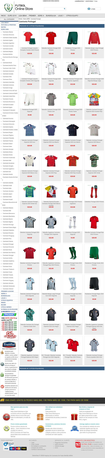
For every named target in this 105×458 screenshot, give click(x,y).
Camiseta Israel (7, 185)
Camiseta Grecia (7, 155)
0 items (93, 9)
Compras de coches (37, 448)
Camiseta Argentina (8, 43)
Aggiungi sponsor (8, 311)
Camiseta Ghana (7, 152)
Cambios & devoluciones (38, 449)
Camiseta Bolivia (7, 54)
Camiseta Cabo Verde (8, 68)
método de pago (59, 446)
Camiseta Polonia (7, 241)
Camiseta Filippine (7, 135)
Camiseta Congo (7, 88)
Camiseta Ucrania (7, 277)
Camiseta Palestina (8, 230)
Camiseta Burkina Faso (9, 65)
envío (56, 448)
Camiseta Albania (7, 32)
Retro (3, 27)
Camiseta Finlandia (8, 138)
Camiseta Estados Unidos (10, 129)
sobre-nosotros (59, 444)
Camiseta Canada (7, 74)
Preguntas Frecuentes (61, 442)
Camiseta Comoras (8, 85)
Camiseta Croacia (7, 99)
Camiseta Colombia (8, 82)
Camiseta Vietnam (7, 289)
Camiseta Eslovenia (8, 124)
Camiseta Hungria (7, 166)
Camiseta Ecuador (7, 104)
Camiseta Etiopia (7, 132)
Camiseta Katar (7, 196)
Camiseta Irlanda (7, 174)
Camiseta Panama (7, 233)
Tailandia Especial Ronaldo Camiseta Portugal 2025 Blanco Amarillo (51, 203)
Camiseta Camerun (8, 71)
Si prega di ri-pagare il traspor (9, 310)
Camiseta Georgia (7, 149)
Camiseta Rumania (8, 247)
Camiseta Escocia (7, 118)
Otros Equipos (7, 300)
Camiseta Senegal (7, 255)
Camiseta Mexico (7, 219)
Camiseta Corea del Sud (9, 90)
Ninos (3, 302)
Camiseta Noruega (8, 224)
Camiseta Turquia (7, 275)
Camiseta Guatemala (8, 157)
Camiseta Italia (6, 188)
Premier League (7, 291)
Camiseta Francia (7, 141)
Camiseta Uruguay (8, 280)
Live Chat (84, 444)
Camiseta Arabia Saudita (9, 37)
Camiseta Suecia (7, 263)
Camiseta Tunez (7, 272)
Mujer (3, 305)
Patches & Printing (8, 25)
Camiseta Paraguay (8, 236)
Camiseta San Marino (8, 252)
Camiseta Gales (7, 146)
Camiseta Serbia (7, 258)
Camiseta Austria (7, 49)
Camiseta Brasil (7, 62)
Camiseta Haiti (6, 160)
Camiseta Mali (6, 210)
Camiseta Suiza (7, 266)
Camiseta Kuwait (7, 199)
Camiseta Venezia (7, 283)
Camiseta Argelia (7, 40)
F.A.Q (96, 1)
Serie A (4, 293)
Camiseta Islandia (7, 183)
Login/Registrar (79, 1)
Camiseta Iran (6, 171)
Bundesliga (5, 296)
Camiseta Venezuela (8, 286)
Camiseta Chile (7, 76)
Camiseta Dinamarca (8, 102)
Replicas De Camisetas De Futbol (54, 455)
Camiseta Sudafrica (8, 261)
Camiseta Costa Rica (8, 96)
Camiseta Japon (7, 194)
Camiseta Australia (8, 46)
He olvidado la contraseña (38, 446)
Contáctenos (89, 1)
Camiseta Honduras (8, 163)
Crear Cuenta (35, 444)
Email (89, 444)
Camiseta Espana (7, 127)
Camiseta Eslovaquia (8, 121)
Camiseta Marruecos (8, 213)
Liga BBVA (5, 22)
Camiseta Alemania (8, 35)
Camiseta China (7, 79)
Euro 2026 (26, 19)
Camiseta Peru (6, 238)
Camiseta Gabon (7, 143)
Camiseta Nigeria (7, 222)
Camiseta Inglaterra (8, 169)
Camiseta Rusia (7, 250)
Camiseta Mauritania (8, 216)
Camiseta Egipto (7, 107)
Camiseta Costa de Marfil (9, 93)
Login (32, 442)
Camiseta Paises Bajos (9, 227)
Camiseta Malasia (7, 208)
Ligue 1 (4, 298)
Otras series (6, 307)
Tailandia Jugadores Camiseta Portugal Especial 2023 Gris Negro (94, 326)
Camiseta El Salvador (8, 110)
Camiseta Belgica (7, 51)
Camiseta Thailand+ (8, 269)
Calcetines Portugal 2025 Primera (94, 201)
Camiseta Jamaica (7, 191)
